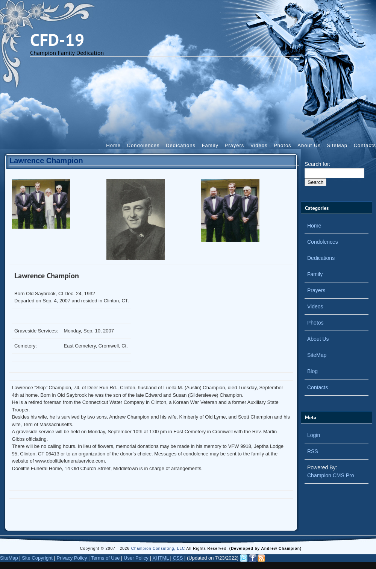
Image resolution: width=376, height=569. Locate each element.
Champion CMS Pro (330, 475)
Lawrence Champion (46, 160)
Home (113, 145)
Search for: (317, 164)
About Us (308, 145)
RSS (312, 451)
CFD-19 (57, 39)
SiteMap (337, 145)
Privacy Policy (72, 558)
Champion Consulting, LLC (158, 548)
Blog (312, 371)
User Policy (136, 558)
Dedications (181, 145)
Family (210, 145)
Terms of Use (105, 558)
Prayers (234, 145)
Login (313, 435)
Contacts (365, 145)
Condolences (143, 145)
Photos (282, 145)
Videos (259, 145)
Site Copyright (37, 558)
